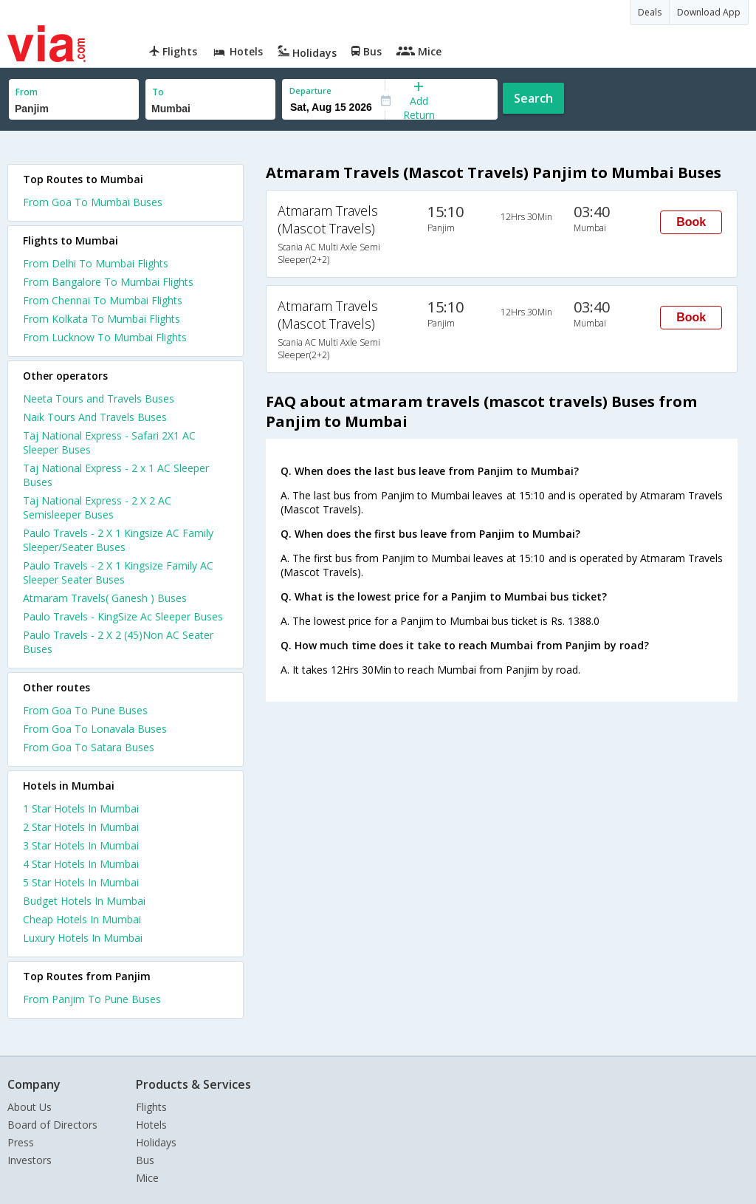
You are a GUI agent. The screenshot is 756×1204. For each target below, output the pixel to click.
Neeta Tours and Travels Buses (98, 398)
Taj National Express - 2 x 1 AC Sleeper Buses (116, 475)
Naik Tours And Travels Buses (95, 417)
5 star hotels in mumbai (81, 882)
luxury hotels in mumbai (82, 938)
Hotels (151, 1125)
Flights (151, 1107)
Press (20, 1142)
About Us (29, 1107)
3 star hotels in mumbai (81, 845)
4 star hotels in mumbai (81, 864)
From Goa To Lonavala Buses (95, 729)
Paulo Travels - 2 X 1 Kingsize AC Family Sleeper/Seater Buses (118, 540)
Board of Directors (52, 1125)
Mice (147, 1178)
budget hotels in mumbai (84, 901)
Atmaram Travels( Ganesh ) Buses (105, 598)
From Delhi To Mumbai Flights (95, 263)
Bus (145, 1160)
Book (691, 222)
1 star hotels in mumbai (81, 808)
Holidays (156, 1142)
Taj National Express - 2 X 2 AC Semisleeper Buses (97, 507)
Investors (29, 1160)
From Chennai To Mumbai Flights (102, 300)
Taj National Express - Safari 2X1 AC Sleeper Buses (109, 442)
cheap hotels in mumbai (82, 919)
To (158, 92)
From (27, 92)
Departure (310, 90)
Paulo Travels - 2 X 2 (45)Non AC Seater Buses (118, 642)
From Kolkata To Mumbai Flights (101, 319)
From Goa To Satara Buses (88, 747)
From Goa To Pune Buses (85, 710)
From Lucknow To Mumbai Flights (105, 337)
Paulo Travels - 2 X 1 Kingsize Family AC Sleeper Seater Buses (118, 572)
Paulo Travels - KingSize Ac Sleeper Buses (123, 616)
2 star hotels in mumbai (81, 827)
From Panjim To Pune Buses (92, 999)
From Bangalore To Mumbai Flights (108, 282)
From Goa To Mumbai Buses (92, 202)
